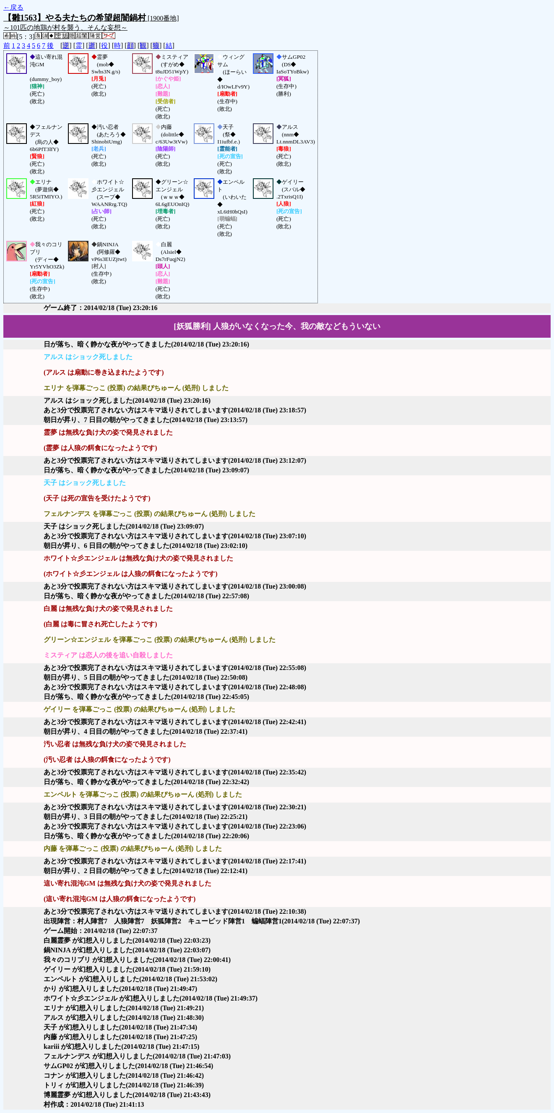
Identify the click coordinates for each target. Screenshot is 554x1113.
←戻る (13, 7)
